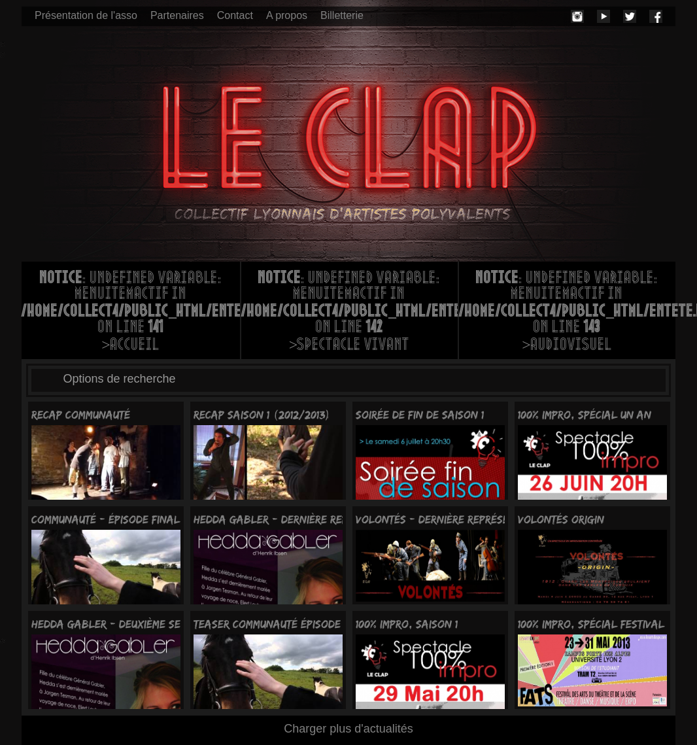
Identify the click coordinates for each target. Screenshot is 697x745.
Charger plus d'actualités (348, 728)
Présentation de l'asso (86, 15)
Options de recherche (119, 378)
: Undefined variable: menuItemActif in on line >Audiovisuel (567, 312)
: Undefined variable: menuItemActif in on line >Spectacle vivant (349, 312)
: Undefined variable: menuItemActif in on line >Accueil (131, 312)
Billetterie (342, 15)
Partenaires (177, 15)
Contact (235, 15)
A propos (286, 15)
